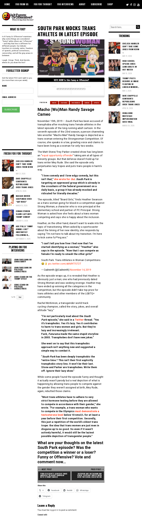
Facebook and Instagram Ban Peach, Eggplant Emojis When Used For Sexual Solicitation (89, 475)
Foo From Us (76, 103)
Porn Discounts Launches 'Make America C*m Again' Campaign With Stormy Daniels (54, 475)
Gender (87, 103)
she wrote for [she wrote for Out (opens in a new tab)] (62, 179)
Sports (96, 103)
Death (54, 103)
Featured (64, 103)
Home (7, 4)
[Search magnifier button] (138, 27)
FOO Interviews (65, 4)
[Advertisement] (89, 16)
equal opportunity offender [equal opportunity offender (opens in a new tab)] (57, 155)
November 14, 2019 (80, 269)
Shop (110, 4)
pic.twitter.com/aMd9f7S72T (65, 263)
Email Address (9, 97)
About (82, 4)
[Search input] (123, 27)
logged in (54, 510)
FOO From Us (22, 4)
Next (20, 297)
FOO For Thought (43, 4)
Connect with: (42, 514)
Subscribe (96, 4)
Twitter (79, 319)
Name (4, 85)
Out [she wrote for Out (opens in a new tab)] (73, 179)
